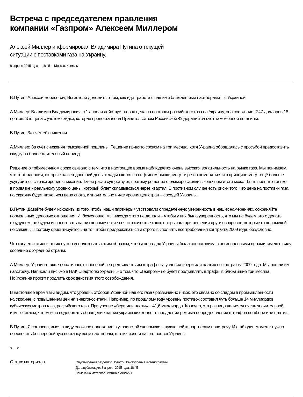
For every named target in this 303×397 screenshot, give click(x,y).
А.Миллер (19, 111)
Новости (118, 362)
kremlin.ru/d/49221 (119, 373)
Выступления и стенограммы (146, 362)
